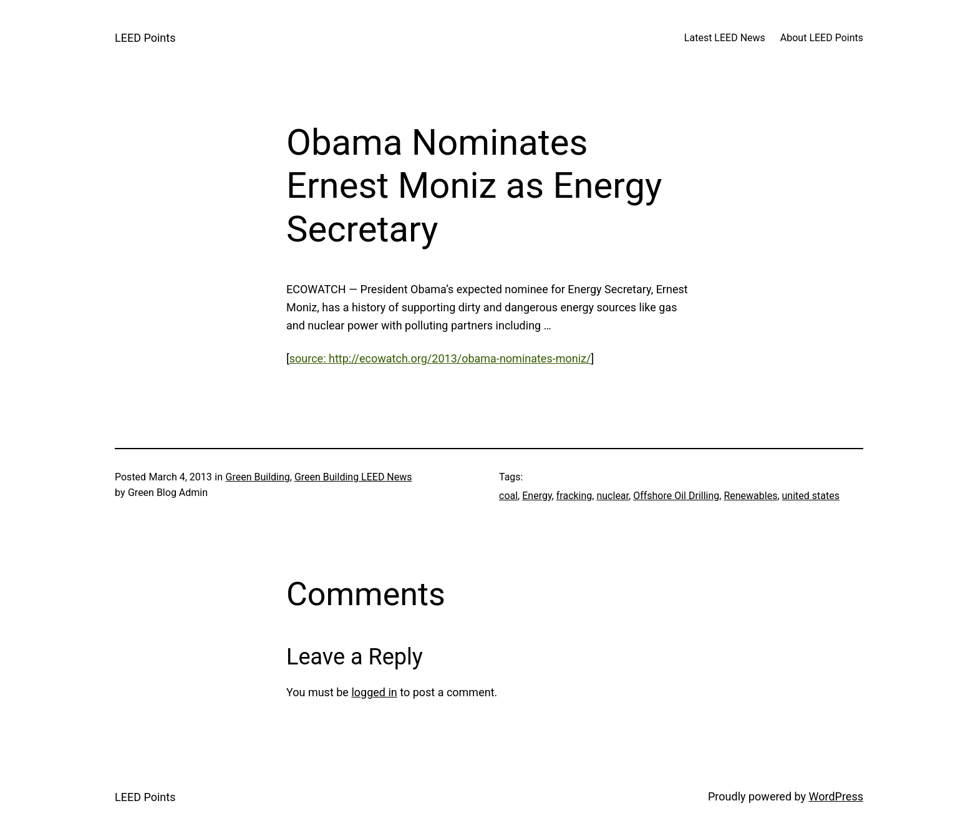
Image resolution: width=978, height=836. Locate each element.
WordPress (836, 796)
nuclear (612, 496)
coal (508, 496)
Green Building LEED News (353, 477)
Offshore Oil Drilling (676, 496)
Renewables (750, 496)
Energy (536, 496)
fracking (574, 496)
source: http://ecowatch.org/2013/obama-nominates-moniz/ (440, 358)
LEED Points (145, 37)
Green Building (258, 477)
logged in (374, 692)
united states (811, 496)
